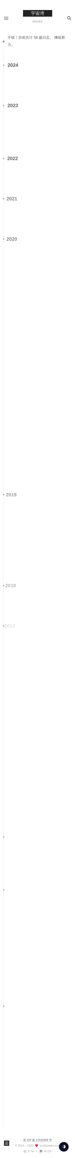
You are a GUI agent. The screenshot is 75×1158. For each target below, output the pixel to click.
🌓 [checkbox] (64, 1146)
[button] (6, 18)
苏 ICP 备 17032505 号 (37, 1140)
